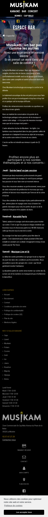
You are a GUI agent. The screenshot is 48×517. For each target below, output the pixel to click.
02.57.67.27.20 (8, 436)
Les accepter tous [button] (24, 513)
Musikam (7, 343)
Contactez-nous (9, 439)
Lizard (6, 339)
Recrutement (9, 299)
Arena (6, 379)
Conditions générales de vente (15, 307)
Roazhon (7, 367)
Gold (6, 355)
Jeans (6, 363)
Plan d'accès (24, 484)
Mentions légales (10, 322)
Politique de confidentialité (13, 311)
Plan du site (8, 318)
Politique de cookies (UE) (13, 314)
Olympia (7, 375)
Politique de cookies (13, 506)
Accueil (7, 295)
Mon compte (24, 473)
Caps (6, 335)
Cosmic (7, 351)
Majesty (7, 371)
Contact (7, 303)
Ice (5, 359)
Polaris (6, 347)
